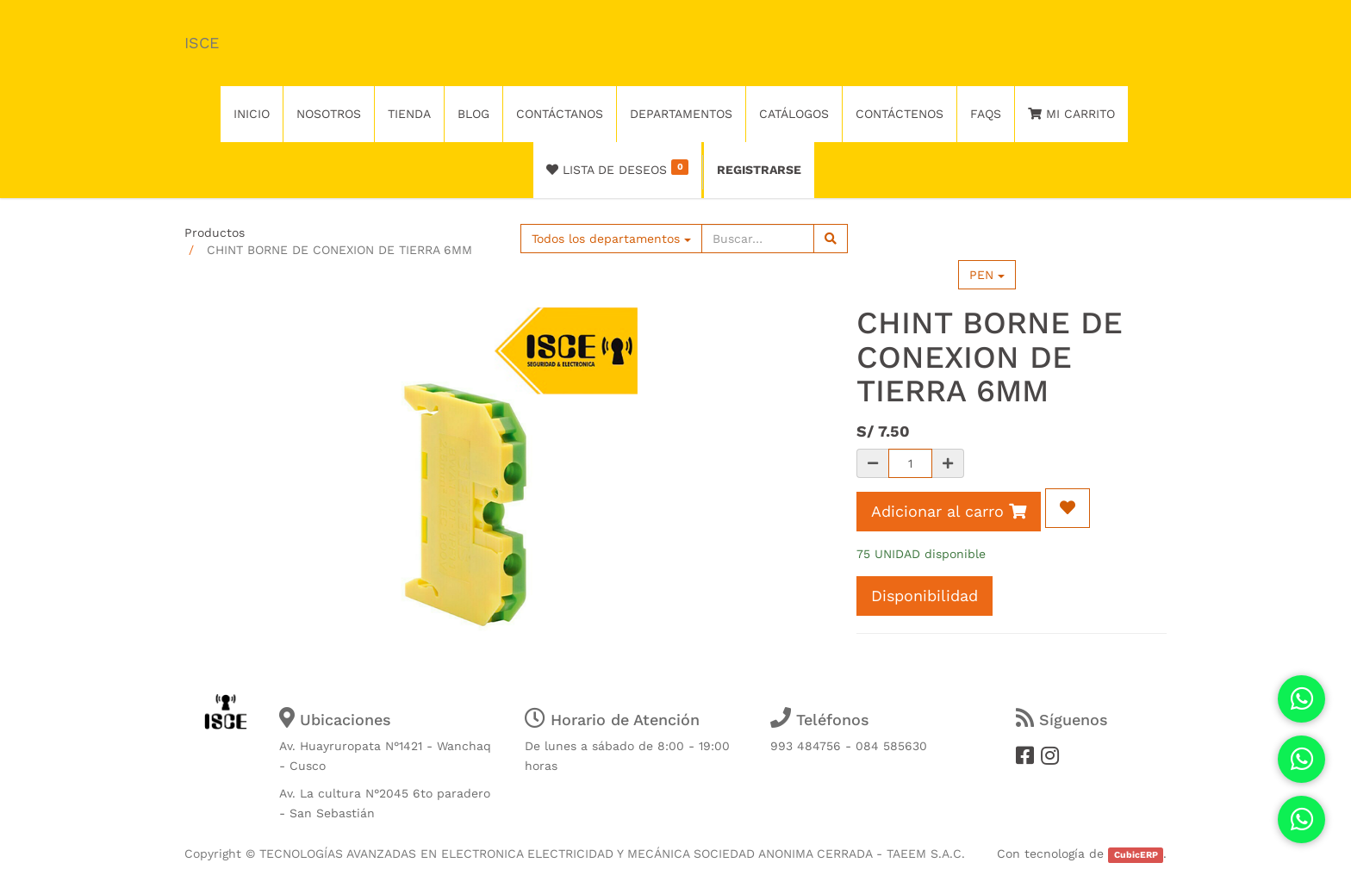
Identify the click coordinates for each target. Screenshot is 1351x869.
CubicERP (1136, 854)
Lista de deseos (617, 168)
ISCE (201, 43)
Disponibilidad (924, 596)
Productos (214, 232)
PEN (987, 275)
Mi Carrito (1071, 114)
